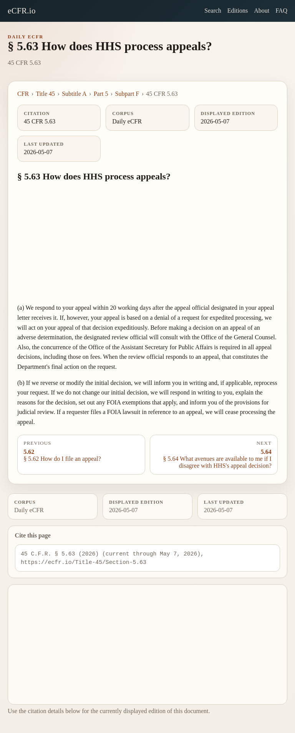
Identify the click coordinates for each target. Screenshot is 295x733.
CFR (23, 93)
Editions (237, 10)
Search (212, 10)
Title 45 (45, 93)
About (261, 10)
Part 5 (101, 93)
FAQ (281, 10)
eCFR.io (22, 10)
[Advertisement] (147, 243)
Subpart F (127, 93)
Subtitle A (74, 93)
